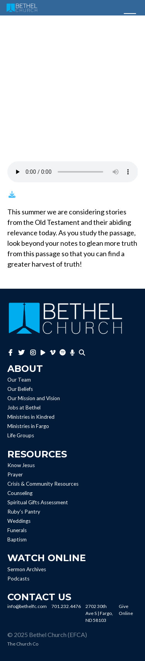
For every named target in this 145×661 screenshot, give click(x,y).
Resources (37, 454)
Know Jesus (21, 465)
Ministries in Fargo (28, 426)
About (25, 368)
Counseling (19, 493)
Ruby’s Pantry (23, 512)
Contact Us (39, 597)
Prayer (15, 474)
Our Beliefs (20, 389)
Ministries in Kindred (31, 417)
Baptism (17, 539)
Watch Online (46, 557)
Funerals (17, 530)
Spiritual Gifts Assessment (37, 502)
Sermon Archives (26, 569)
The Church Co (22, 644)
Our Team (19, 380)
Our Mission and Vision (33, 399)
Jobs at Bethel (24, 408)
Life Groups (20, 436)
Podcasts (18, 578)
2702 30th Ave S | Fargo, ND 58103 (99, 613)
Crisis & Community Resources (42, 484)
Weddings (19, 521)
